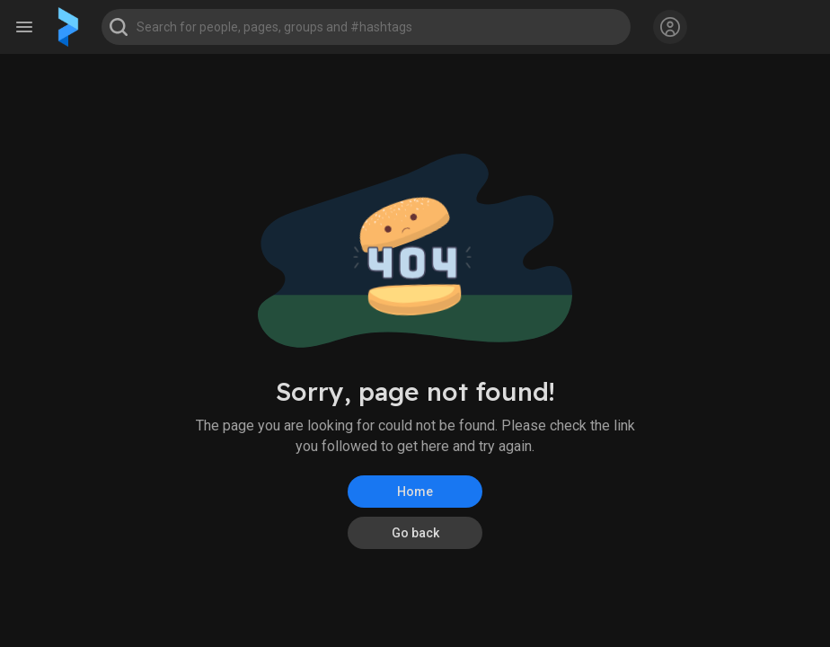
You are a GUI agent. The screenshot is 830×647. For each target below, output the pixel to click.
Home (415, 491)
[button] (366, 27)
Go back (415, 533)
